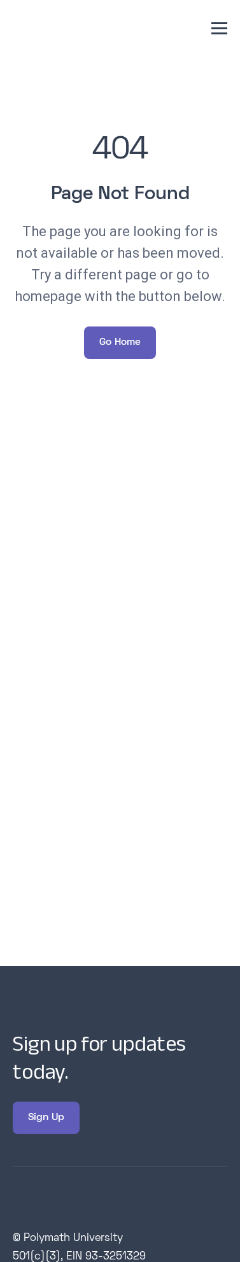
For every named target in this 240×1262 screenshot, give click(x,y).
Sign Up (46, 1117)
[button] (219, 28)
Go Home (120, 342)
